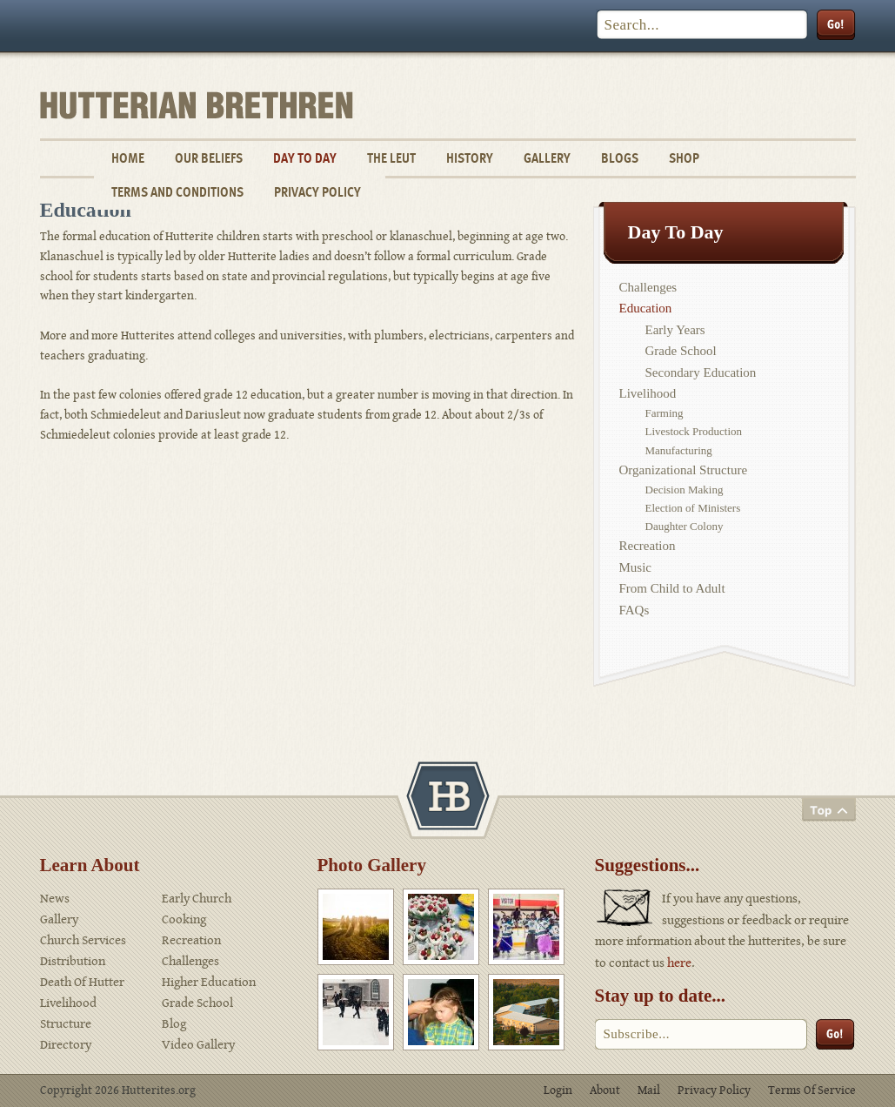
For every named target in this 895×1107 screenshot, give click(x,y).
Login (558, 1090)
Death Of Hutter (82, 982)
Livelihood (648, 393)
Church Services (83, 940)
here (679, 963)
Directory (65, 1044)
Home (127, 158)
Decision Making (684, 489)
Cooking (184, 919)
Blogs (619, 158)
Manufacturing (678, 450)
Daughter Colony (684, 526)
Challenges (648, 287)
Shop (684, 158)
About (605, 1090)
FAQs (634, 610)
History (469, 158)
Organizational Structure (683, 470)
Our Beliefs (209, 158)
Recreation (647, 546)
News (55, 898)
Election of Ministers (693, 507)
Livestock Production (694, 431)
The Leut (391, 158)
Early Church (196, 898)
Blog (174, 1023)
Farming (664, 412)
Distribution (72, 961)
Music (635, 567)
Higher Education (209, 982)
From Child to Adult (672, 588)
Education (645, 308)
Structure (65, 1023)
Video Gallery (198, 1044)
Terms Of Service (812, 1090)
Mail (649, 1090)
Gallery (547, 158)
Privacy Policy (317, 192)
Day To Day (305, 158)
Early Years (675, 330)
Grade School (681, 351)
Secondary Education (701, 372)
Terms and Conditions (177, 192)
